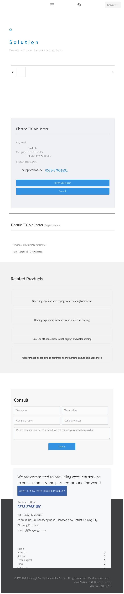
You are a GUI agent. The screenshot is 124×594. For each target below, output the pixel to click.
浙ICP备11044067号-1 (100, 586)
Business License (102, 582)
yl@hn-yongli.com (35, 530)
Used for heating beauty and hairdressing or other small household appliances (62, 358)
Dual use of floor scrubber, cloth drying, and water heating (62, 339)
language (111, 5)
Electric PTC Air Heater (30, 252)
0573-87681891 (56, 170)
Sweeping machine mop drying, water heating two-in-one (62, 301)
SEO (91, 582)
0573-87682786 (33, 514)
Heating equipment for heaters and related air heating (62, 320)
